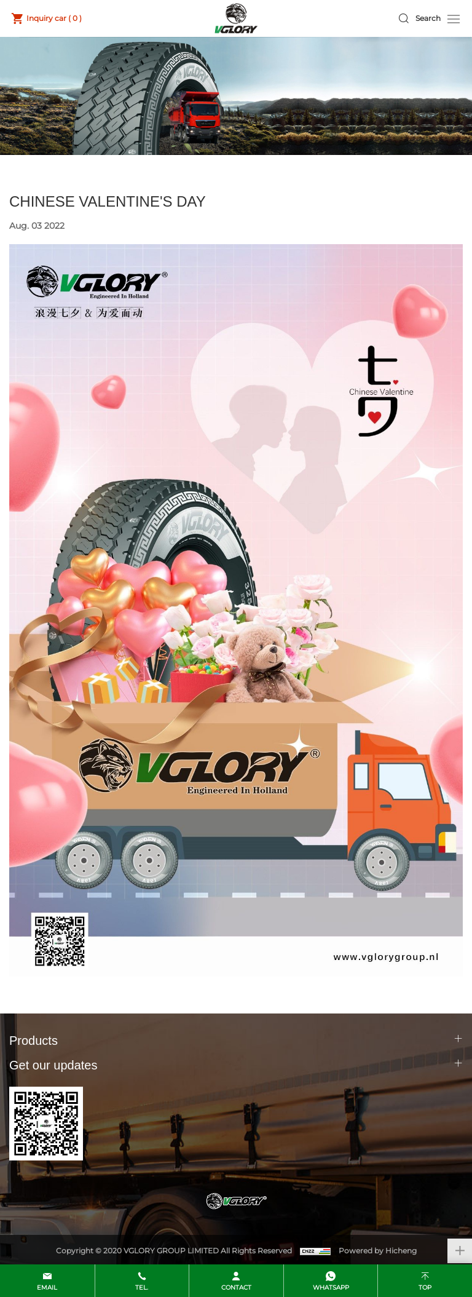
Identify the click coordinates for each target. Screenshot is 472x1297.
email (47, 1287)
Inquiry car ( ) (54, 18)
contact (236, 1287)
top (425, 1287)
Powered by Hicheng (378, 1250)
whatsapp (331, 1287)
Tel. (141, 1287)
